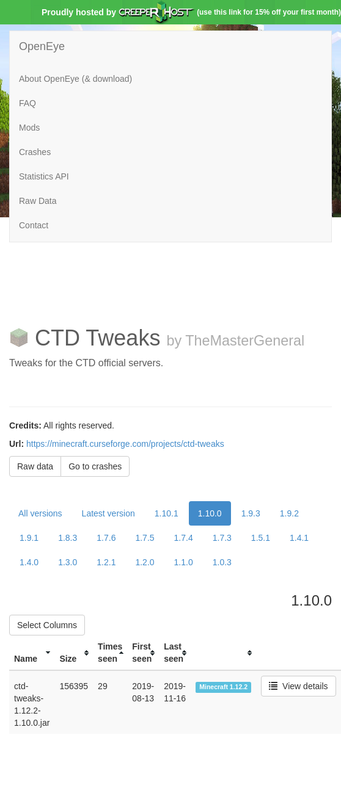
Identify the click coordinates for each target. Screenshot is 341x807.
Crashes (35, 152)
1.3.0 (67, 562)
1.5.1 (260, 538)
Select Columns (47, 625)
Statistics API (44, 176)
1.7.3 (222, 538)
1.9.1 (29, 538)
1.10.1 (166, 513)
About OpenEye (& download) (75, 79)
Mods (29, 127)
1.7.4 (183, 538)
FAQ (27, 103)
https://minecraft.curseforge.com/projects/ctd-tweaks (125, 444)
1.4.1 (299, 538)
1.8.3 (67, 538)
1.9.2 (289, 513)
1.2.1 (106, 562)
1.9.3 (250, 513)
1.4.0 (29, 562)
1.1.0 (183, 562)
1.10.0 (210, 513)
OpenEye (42, 46)
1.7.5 (144, 538)
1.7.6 (106, 538)
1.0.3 (222, 562)
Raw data (35, 466)
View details (298, 686)
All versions (40, 513)
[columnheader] (31, 652)
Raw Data (37, 201)
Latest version (108, 513)
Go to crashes (95, 466)
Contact (33, 225)
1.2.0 (144, 562)
